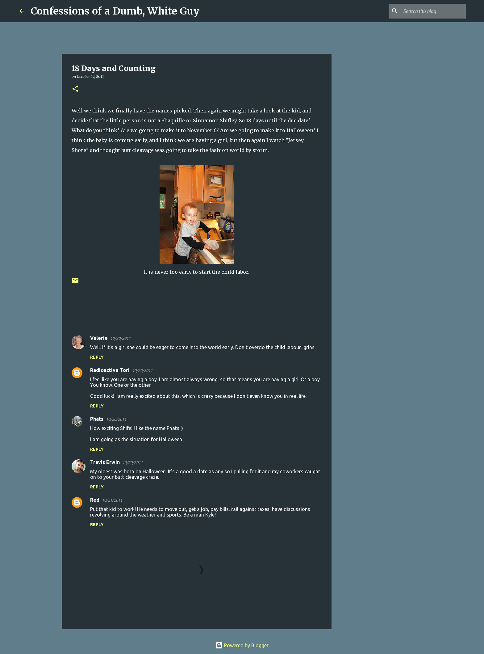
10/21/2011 (112, 500)
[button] (75, 89)
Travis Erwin (105, 462)
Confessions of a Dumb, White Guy (115, 11)
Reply (97, 357)
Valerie (99, 338)
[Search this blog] (433, 11)
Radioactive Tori (110, 370)
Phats (96, 419)
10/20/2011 (120, 338)
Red (94, 500)
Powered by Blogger (242, 645)
